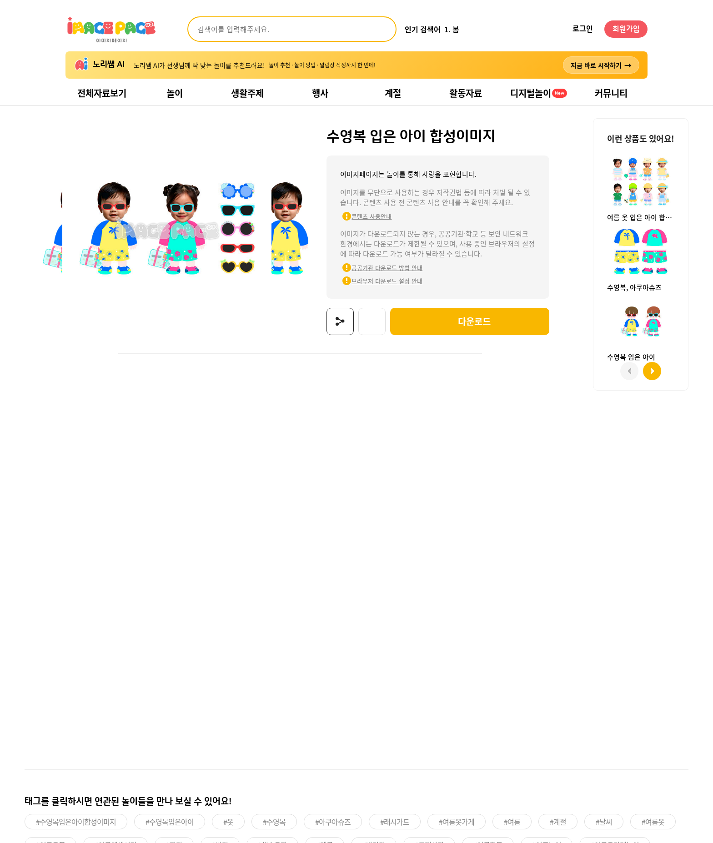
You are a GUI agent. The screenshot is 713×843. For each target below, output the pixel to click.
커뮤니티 (611, 93)
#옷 (228, 821)
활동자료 (465, 93)
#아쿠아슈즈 (333, 821)
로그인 (582, 29)
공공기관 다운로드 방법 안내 (381, 267)
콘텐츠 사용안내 (366, 216)
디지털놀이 (538, 93)
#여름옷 (653, 821)
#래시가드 (394, 821)
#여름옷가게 (456, 821)
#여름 (512, 821)
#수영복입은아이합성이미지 (76, 821)
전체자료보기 (101, 93)
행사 (320, 93)
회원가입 (626, 29)
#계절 (558, 821)
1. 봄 (451, 29)
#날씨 (604, 821)
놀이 (174, 93)
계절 (393, 93)
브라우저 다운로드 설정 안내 (381, 280)
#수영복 (274, 821)
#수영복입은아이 (170, 821)
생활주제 (247, 93)
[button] (652, 371)
